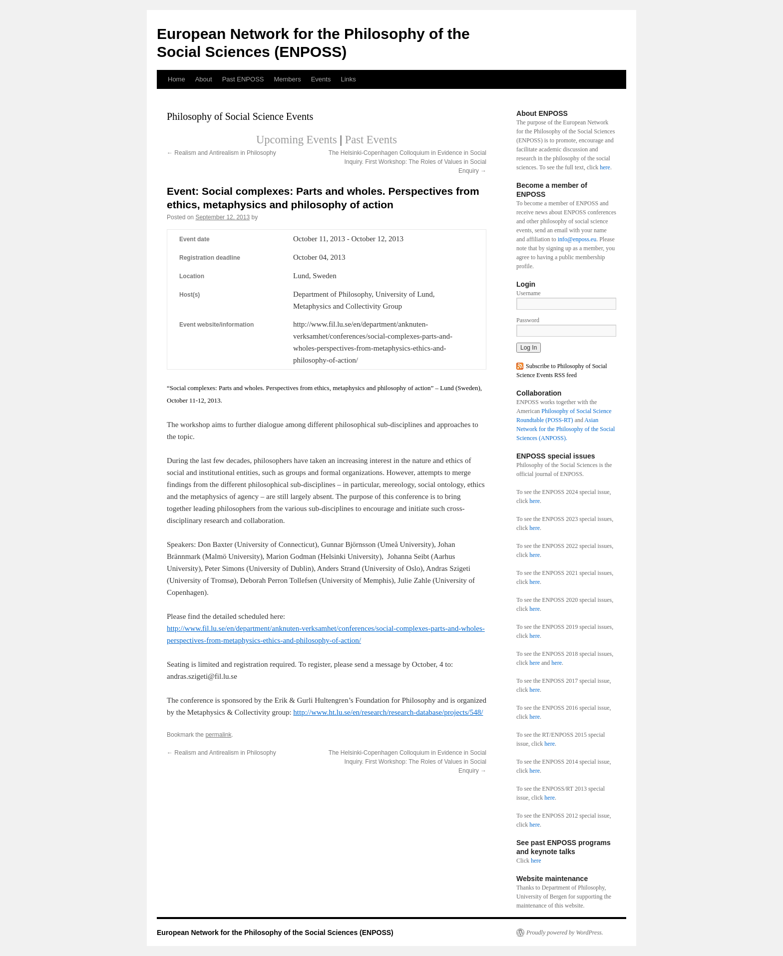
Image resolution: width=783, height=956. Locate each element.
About (203, 79)
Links (348, 79)
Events (321, 79)
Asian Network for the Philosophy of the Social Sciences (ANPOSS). (565, 429)
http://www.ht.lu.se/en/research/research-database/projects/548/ (388, 712)
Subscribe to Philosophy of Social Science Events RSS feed (561, 371)
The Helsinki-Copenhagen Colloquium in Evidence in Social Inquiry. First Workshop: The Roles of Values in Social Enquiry (407, 161)
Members (287, 79)
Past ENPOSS (243, 79)
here (605, 167)
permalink (218, 734)
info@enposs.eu (577, 239)
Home (176, 79)
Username (528, 293)
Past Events (371, 139)
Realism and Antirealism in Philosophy (221, 152)
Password (527, 320)
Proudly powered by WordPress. (564, 932)
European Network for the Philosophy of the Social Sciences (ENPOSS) (275, 933)
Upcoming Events (296, 139)
